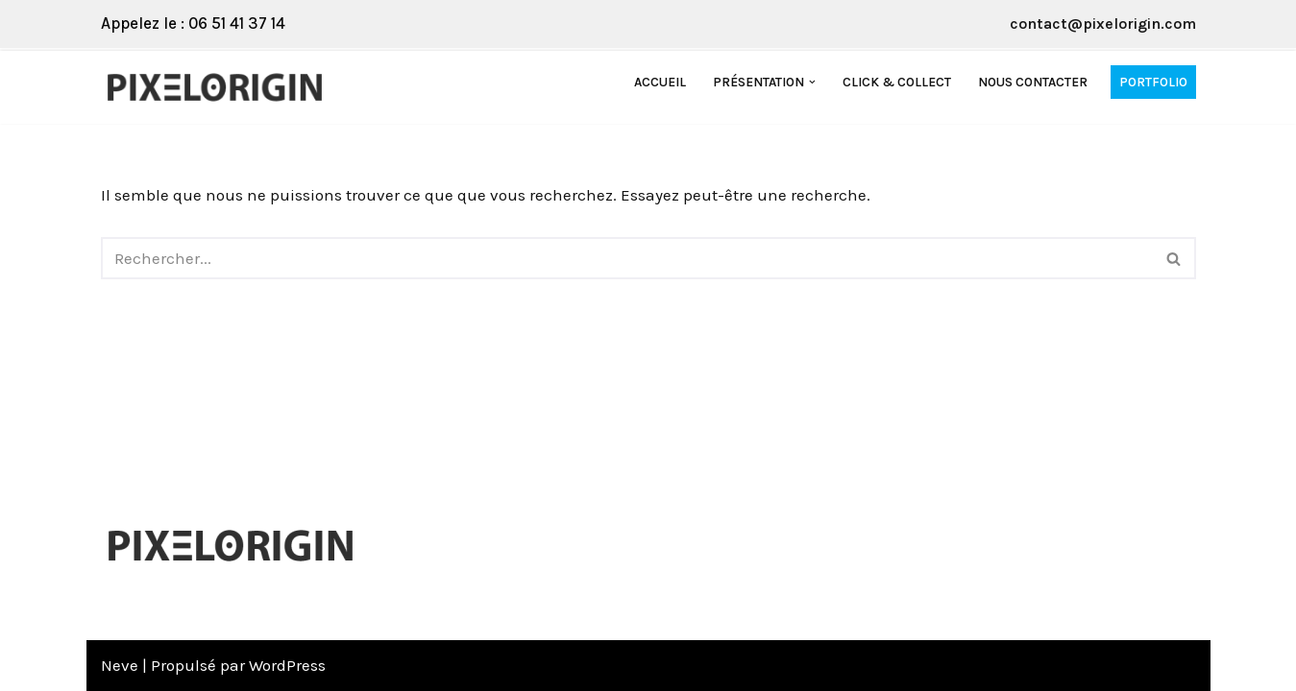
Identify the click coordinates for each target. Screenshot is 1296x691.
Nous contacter (1033, 82)
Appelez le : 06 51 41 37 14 (193, 23)
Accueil (660, 82)
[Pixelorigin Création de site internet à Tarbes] (219, 87)
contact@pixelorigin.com (1103, 23)
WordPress (287, 665)
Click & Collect (897, 82)
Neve (119, 665)
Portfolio (1153, 82)
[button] (812, 82)
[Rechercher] (627, 258)
